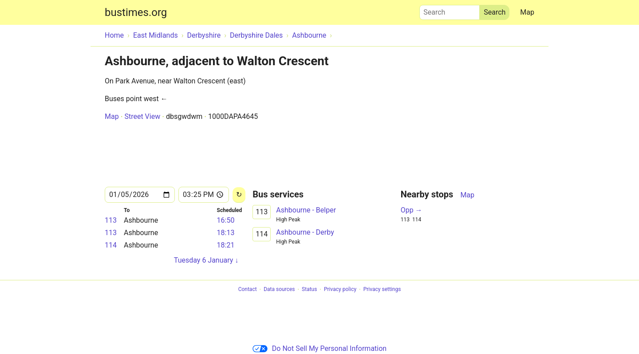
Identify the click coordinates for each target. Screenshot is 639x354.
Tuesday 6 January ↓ (206, 260)
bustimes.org (136, 12)
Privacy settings (382, 290)
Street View (142, 116)
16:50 (226, 220)
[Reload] (239, 195)
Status (309, 290)
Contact (247, 290)
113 (111, 220)
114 (111, 245)
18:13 (226, 232)
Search (449, 10)
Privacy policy (340, 290)
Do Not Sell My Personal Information (319, 348)
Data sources (279, 290)
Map (527, 12)
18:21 (226, 245)
